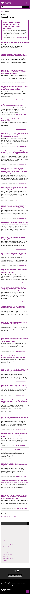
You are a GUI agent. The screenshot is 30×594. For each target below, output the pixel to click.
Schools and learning (9, 550)
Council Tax (7, 538)
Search (25, 6)
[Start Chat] (27, 591)
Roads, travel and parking (10, 548)
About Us (17, 582)
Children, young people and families (13, 536)
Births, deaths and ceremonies (11, 532)
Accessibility (23, 582)
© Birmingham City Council (7, 582)
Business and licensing (10, 534)
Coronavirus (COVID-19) (10, 558)
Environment (7, 540)
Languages (19, 583)
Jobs (24, 583)
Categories (5, 523)
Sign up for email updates (15, 575)
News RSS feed (4, 518)
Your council (7, 556)
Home (2, 11)
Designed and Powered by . (8, 585)
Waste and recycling (9, 554)
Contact (3, 583)
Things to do (7, 552)
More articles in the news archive (8, 516)
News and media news (22, 37)
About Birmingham (9, 526)
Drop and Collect (8, 560)
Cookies (8, 583)
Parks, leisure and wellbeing (11, 544)
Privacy (13, 583)
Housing (6, 542)
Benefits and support (9, 530)
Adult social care (8, 528)
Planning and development (11, 546)
